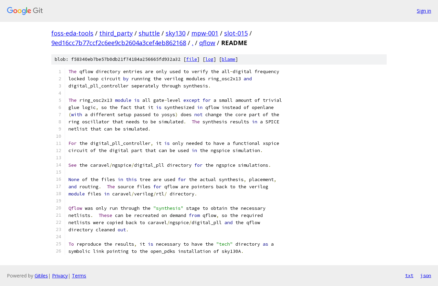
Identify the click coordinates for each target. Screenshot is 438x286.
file (191, 59)
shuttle (149, 33)
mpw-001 (204, 33)
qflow (207, 43)
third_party (116, 33)
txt (409, 275)
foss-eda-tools (72, 33)
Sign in (424, 11)
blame (228, 59)
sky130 (175, 33)
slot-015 (236, 33)
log (209, 59)
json (425, 275)
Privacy (60, 275)
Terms (79, 275)
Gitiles (41, 275)
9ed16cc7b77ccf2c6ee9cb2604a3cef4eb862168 (118, 43)
